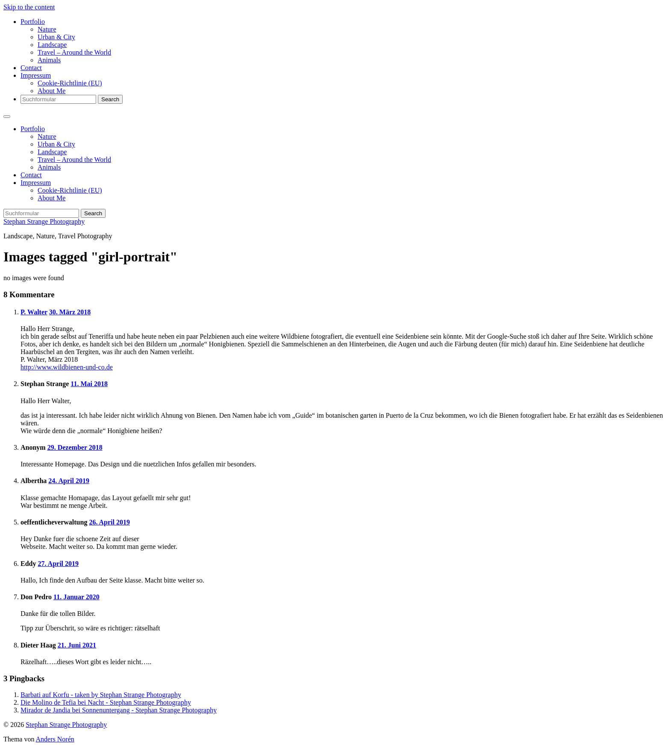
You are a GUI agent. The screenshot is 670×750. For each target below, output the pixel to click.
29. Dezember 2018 (75, 447)
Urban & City (56, 37)
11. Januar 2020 (76, 597)
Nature (47, 29)
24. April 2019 (68, 480)
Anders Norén (55, 739)
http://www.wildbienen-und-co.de (67, 367)
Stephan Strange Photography (44, 221)
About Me (51, 90)
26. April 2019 (109, 522)
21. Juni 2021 (77, 645)
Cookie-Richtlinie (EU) (70, 83)
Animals (49, 60)
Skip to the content (29, 7)
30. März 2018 (70, 312)
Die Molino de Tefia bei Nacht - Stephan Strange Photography (106, 702)
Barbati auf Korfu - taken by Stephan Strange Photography (101, 694)
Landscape (52, 44)
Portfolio (33, 21)
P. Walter (34, 312)
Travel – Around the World (74, 52)
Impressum (36, 75)
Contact (31, 67)
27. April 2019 (58, 563)
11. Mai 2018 (89, 383)
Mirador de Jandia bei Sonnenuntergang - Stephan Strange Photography (119, 710)
